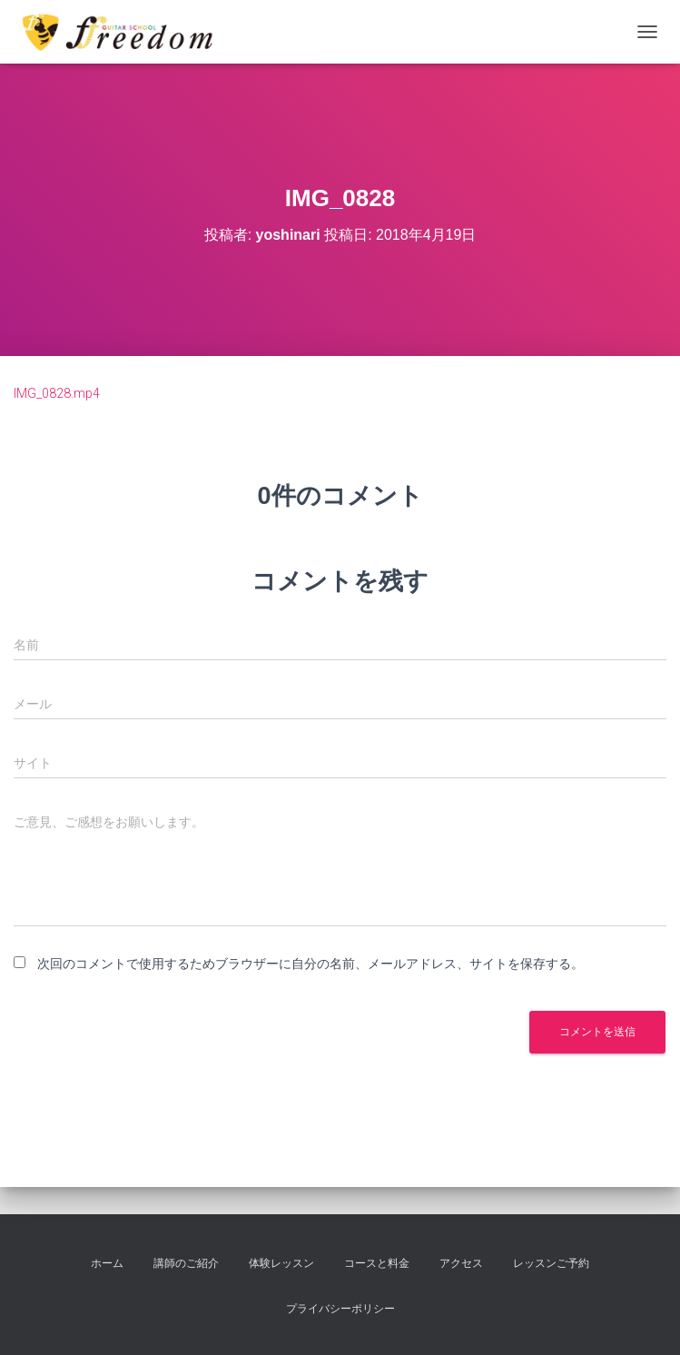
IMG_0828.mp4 (57, 393)
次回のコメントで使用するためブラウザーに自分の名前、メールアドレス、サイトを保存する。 (310, 963)
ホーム (107, 1263)
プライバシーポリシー (340, 1308)
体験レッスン (281, 1263)
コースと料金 (376, 1263)
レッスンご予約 (551, 1263)
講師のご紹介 (186, 1263)
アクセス (461, 1263)
